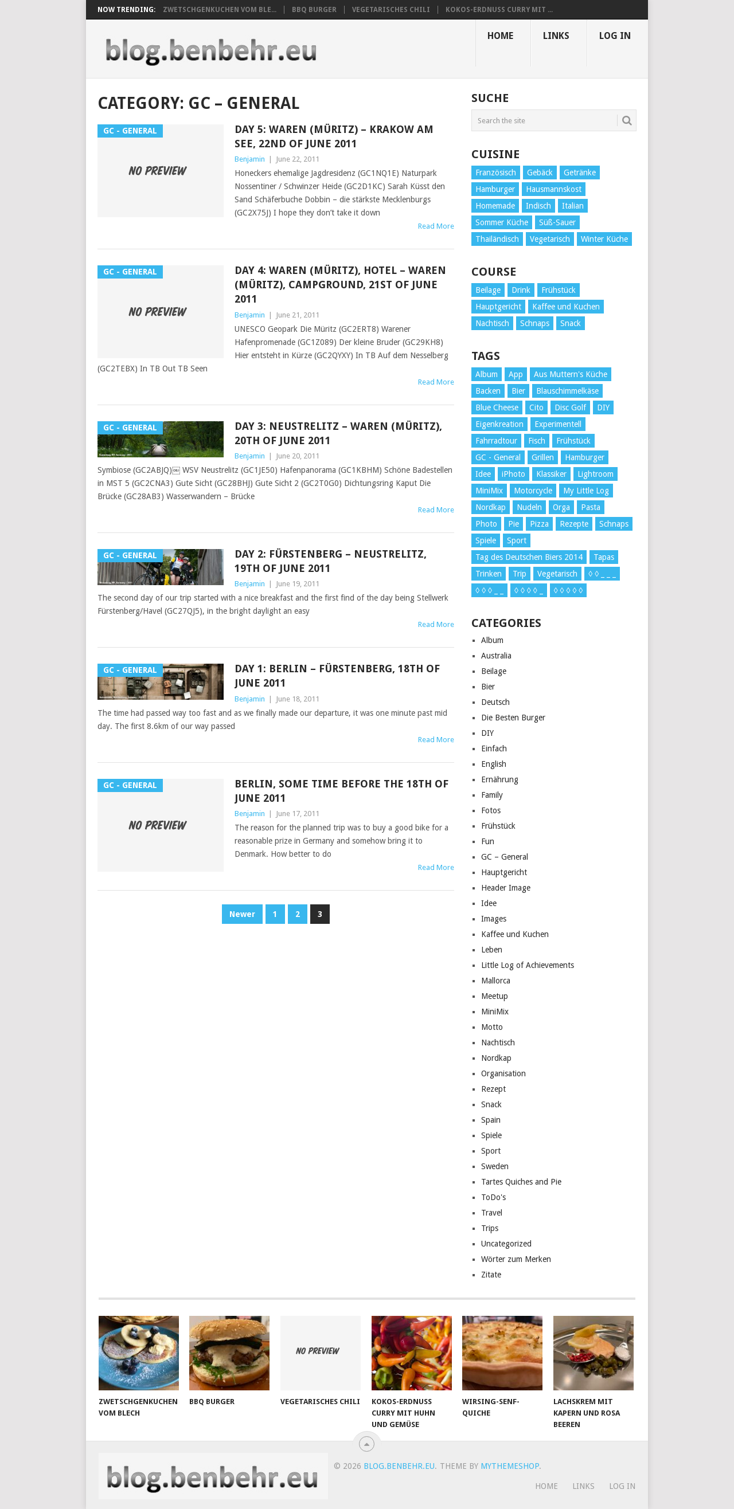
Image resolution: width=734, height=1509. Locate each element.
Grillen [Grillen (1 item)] (543, 457)
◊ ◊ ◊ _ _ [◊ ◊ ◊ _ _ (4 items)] (489, 590)
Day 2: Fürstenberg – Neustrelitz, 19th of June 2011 (331, 561)
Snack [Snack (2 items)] (570, 323)
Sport (491, 1150)
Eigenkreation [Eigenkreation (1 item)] (499, 424)
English (493, 764)
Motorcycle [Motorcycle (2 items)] (533, 490)
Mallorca (495, 980)
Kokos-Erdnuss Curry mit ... (499, 10)
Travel (491, 1212)
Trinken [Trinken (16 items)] (488, 573)
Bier (488, 686)
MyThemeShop (510, 1466)
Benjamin (250, 159)
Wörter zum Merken (516, 1259)
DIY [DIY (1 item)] (603, 407)
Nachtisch (498, 1042)
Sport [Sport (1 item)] (516, 540)
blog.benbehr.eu (399, 1466)
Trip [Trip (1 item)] (519, 573)
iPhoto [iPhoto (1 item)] (513, 474)
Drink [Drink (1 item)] (521, 290)
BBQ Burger (314, 10)
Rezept (493, 1088)
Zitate (491, 1274)
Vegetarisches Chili (391, 10)
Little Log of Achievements (527, 965)
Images (493, 918)
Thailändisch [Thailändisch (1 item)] (497, 239)
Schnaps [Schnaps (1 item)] (534, 323)
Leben (491, 949)
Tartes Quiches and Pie (521, 1181)
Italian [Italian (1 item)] (573, 205)
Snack (491, 1104)
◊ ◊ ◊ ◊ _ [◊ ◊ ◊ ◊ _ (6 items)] (528, 590)
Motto (492, 1027)
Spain (491, 1119)
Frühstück (498, 825)
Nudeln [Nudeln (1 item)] (529, 507)
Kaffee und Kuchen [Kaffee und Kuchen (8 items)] (566, 306)
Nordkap (496, 1058)
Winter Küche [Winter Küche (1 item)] (604, 239)
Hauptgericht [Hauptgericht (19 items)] (498, 306)
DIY (487, 733)
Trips (489, 1228)
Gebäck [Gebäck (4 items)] (540, 172)
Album (492, 640)
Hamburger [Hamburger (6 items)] (495, 189)
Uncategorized (506, 1243)
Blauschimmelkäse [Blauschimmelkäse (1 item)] (567, 390)
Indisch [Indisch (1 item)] (538, 205)
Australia (496, 655)
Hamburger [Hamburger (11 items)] (584, 457)
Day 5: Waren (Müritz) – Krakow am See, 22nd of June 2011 (334, 136)
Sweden (495, 1166)
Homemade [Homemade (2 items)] (495, 205)
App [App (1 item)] (516, 374)
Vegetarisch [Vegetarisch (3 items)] (550, 239)
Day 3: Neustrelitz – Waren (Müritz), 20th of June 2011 (338, 433)
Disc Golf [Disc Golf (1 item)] (570, 407)
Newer (242, 914)
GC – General (504, 856)
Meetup (494, 996)
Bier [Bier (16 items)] (518, 390)
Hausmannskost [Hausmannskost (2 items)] (553, 189)
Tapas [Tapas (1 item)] (604, 557)
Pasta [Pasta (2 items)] (590, 507)
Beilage (493, 671)
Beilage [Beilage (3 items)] (488, 290)
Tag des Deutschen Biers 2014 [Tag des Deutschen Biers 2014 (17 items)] (529, 557)
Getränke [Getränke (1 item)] (580, 172)
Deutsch (495, 702)
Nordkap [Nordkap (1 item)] (490, 507)
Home (500, 35)
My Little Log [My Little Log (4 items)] (586, 490)
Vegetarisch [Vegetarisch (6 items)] (557, 573)
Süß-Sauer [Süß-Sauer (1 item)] (557, 222)
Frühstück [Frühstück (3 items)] (558, 290)
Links (556, 35)
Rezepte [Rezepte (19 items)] (574, 523)
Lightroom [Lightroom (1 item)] (595, 474)
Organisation (503, 1073)
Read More (436, 226)
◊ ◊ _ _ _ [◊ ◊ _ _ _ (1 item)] (602, 573)
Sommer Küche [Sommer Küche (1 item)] (501, 222)
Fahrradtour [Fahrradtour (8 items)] (496, 440)
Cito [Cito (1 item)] (536, 407)
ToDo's (493, 1197)
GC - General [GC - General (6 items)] (498, 457)
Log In (615, 35)
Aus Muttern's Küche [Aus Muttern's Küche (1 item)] (570, 374)
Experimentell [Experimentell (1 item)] (557, 424)
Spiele (491, 1135)
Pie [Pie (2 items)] (513, 523)
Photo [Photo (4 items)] (486, 523)
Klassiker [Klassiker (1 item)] (551, 474)
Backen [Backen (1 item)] (488, 390)
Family (492, 794)
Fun (487, 841)
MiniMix (495, 1011)
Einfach (494, 748)
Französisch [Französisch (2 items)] (495, 172)
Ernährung (499, 779)
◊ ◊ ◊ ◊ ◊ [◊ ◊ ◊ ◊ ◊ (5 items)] (568, 590)
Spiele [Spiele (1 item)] (485, 540)
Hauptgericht (504, 872)
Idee (489, 903)
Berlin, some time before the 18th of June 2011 (341, 791)
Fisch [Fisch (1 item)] (536, 440)
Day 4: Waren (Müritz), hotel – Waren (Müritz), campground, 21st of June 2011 (340, 284)
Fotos (491, 810)
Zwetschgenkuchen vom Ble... (219, 10)
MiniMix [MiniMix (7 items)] (489, 490)
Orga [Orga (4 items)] (561, 507)
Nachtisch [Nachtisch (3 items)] (492, 323)
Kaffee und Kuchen (515, 934)
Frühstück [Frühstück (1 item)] (573, 440)
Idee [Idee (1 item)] (483, 474)
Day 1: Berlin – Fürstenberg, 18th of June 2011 (337, 676)
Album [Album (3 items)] (486, 374)
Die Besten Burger (513, 717)
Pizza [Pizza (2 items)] (539, 523)
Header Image (505, 887)
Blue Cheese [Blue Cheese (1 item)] (496, 407)
